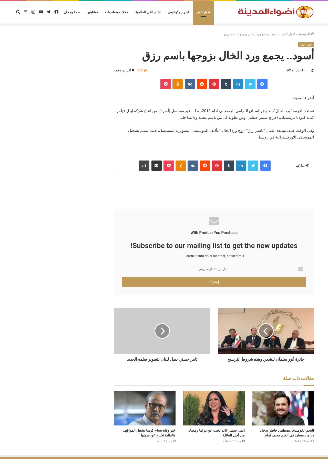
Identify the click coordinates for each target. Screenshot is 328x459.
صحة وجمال (72, 12)
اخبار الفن (203, 12)
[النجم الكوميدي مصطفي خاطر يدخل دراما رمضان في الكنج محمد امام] (283, 408)
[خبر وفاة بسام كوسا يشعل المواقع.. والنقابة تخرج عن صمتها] (145, 408)
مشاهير (92, 12)
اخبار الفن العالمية (147, 12)
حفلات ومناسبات (116, 12)
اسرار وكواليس (178, 12)
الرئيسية (306, 34)
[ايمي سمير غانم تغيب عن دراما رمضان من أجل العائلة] (214, 408)
